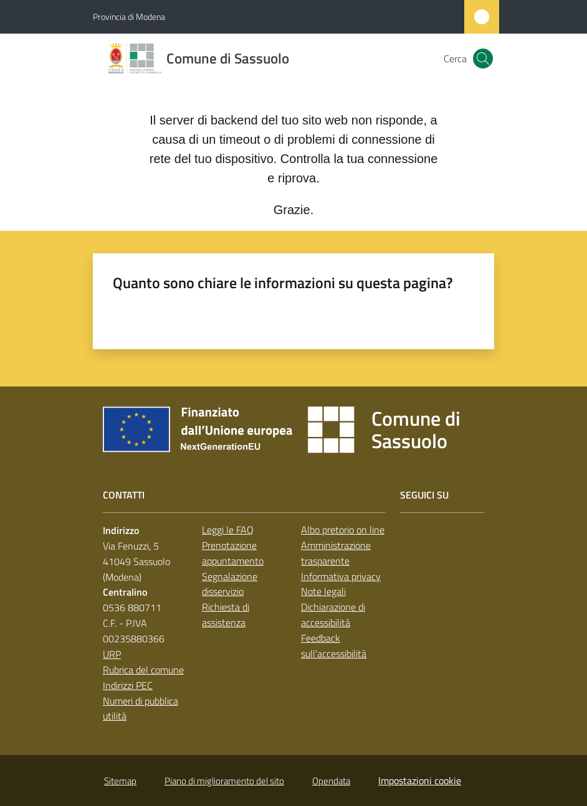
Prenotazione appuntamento (233, 553)
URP (112, 654)
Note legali (323, 591)
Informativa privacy (341, 576)
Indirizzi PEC (128, 685)
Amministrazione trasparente (336, 553)
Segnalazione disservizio (229, 584)
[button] (483, 58)
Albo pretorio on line (342, 529)
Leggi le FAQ (228, 529)
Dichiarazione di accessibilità (333, 614)
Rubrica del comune (143, 669)
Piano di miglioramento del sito (224, 781)
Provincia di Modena (129, 16)
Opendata (331, 781)
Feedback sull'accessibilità (333, 645)
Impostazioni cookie (419, 780)
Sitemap (120, 781)
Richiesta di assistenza (225, 614)
